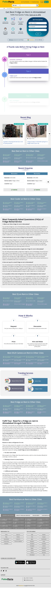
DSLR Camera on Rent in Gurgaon (20, 369)
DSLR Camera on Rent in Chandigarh (43, 362)
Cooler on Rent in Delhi (31, 206)
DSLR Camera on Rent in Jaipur (43, 369)
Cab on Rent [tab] (36, 520)
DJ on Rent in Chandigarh (41, 298)
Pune (32, 542)
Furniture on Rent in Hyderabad (31, 515)
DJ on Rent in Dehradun (18, 301)
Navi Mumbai (43, 544)
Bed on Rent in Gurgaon (19, 161)
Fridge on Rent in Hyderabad (31, 418)
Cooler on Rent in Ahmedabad (8, 203)
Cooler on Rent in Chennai (8, 206)
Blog (6, 542)
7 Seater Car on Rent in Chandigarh (31, 525)
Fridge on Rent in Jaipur (42, 418)
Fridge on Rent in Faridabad (42, 415)
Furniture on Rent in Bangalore (20, 509)
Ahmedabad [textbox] (32, 26)
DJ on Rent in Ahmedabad (7, 298)
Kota (44, 560)
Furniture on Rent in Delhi (31, 512)
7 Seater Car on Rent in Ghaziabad (44, 528)
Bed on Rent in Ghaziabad (7, 161)
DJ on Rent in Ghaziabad (7, 304)
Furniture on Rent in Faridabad (43, 512)
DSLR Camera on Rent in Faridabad (43, 365)
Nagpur (32, 553)
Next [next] (48, 181)
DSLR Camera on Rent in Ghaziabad (9, 369)
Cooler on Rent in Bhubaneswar (31, 203)
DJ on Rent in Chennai (9, 300)
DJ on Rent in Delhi (31, 300)
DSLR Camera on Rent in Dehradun (20, 365)
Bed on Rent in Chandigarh (42, 155)
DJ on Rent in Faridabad (41, 301)
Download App (35, 2)
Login (42, 2)
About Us (18, 540)
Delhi (15, 5)
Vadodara (44, 555)
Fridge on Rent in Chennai (7, 415)
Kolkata (32, 555)
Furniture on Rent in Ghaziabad (8, 515)
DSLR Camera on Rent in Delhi (32, 365)
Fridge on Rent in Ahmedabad (7, 411)
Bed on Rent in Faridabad (42, 158)
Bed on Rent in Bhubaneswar (30, 155)
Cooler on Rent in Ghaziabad (8, 209)
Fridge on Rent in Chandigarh (42, 411)
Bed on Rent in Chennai (7, 158)
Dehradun (44, 558)
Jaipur (32, 544)
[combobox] (38, 23)
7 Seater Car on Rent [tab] (8, 520)
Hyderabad (44, 553)
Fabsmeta (21, 591)
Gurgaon (44, 542)
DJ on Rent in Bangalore (18, 298)
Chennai (32, 558)
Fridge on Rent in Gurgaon (19, 418)
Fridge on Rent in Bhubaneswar (31, 411)
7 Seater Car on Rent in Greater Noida (7, 531)
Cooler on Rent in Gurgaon (19, 209)
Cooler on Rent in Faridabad (42, 206)
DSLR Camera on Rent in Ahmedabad (9, 362)
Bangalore (32, 546)
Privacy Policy (6, 546)
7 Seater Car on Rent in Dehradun (7, 528)
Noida (44, 546)
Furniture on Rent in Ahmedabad (8, 509)
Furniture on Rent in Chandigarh (43, 509)
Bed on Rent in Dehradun (19, 158)
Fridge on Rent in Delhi (32, 414)
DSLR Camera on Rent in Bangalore (20, 362)
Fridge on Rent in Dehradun (19, 415)
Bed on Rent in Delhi (31, 157)
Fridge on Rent (18, 8)
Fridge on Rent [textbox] (32, 23)
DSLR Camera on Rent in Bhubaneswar (32, 362)
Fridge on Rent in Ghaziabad (7, 418)
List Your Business (25, 2)
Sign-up (46, 2)
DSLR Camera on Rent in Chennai (9, 365)
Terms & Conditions (18, 546)
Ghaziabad (32, 549)
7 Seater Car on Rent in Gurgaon (19, 531)
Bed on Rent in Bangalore (19, 155)
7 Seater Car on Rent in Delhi (19, 528)
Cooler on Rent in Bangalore (19, 203)
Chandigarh (32, 551)
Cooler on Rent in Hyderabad (31, 209)
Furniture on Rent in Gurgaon (20, 515)
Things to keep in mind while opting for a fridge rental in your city (37, 142)
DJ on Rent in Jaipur (43, 304)
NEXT (38, 33)
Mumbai (43, 540)
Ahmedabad (9, 8)
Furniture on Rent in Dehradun (20, 512)
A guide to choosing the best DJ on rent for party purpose (13, 142)
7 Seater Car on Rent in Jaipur (44, 531)
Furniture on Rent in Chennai (8, 512)
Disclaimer (6, 549)
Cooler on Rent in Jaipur (42, 209)
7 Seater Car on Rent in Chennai (44, 525)
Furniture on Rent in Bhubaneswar (31, 509)
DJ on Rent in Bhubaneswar (30, 298)
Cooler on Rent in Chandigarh (42, 203)
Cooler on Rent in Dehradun (19, 206)
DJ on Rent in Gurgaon (20, 304)
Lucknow (43, 551)
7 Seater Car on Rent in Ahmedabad (7, 525)
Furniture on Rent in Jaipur (43, 515)
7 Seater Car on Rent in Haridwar (31, 531)
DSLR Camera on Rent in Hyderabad (32, 369)
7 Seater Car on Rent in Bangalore (19, 525)
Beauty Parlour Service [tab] (23, 520)
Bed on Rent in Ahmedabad (7, 155)
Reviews (18, 542)
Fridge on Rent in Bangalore (19, 411)
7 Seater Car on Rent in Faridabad (31, 528)
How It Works (6, 544)
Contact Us (18, 544)
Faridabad (44, 549)
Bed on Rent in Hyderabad (30, 161)
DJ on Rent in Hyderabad (30, 304)
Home (6, 540)
